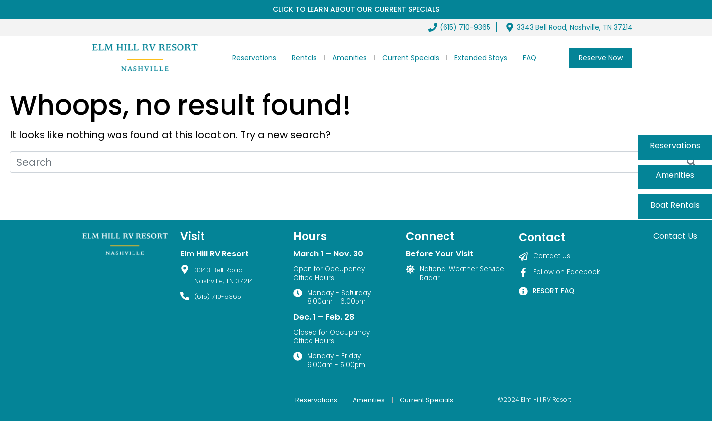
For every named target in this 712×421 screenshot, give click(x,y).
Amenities (349, 58)
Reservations (254, 58)
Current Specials (410, 58)
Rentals (304, 58)
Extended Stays (480, 58)
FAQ (529, 58)
